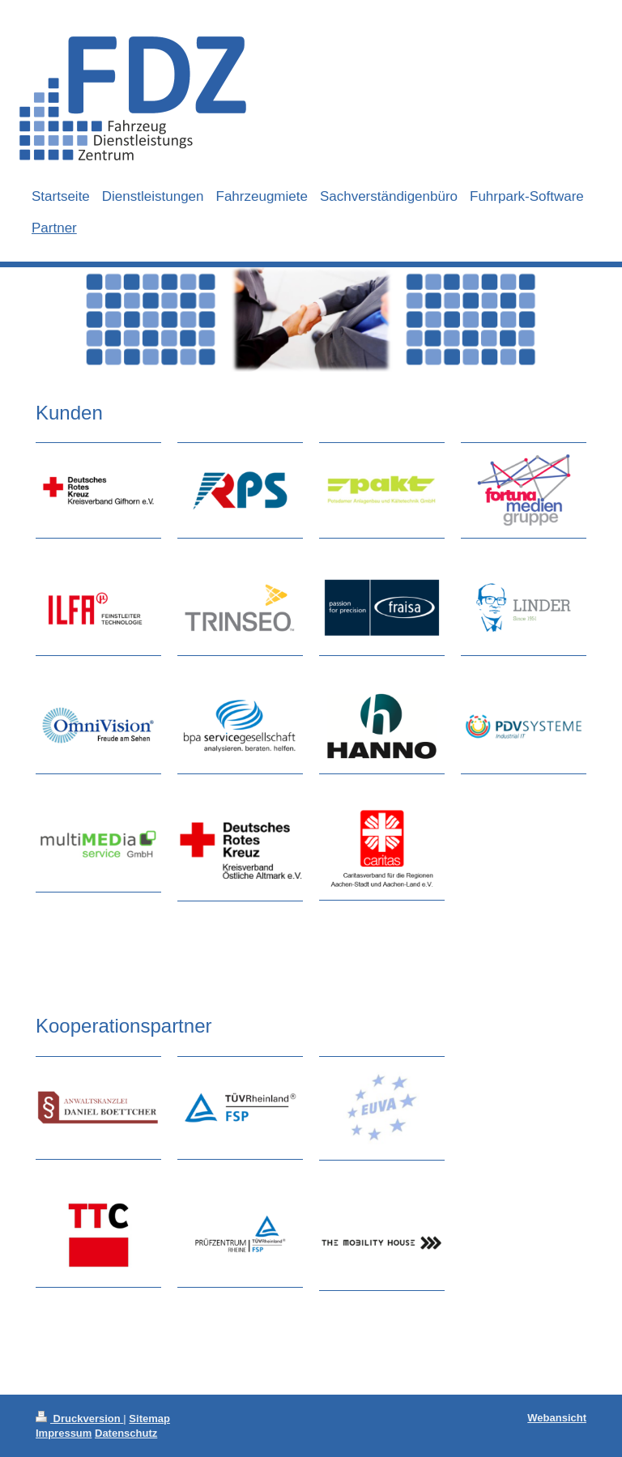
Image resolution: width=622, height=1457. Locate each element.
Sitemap (149, 1418)
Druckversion (79, 1418)
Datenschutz (126, 1433)
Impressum (64, 1433)
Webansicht (556, 1418)
